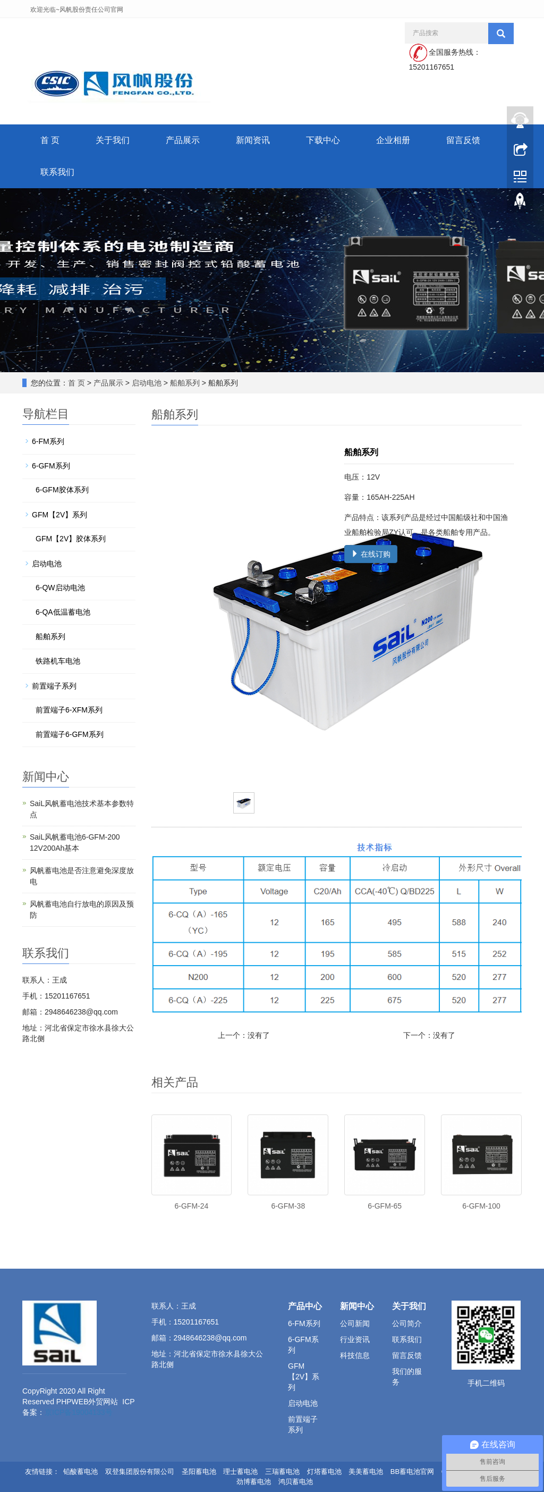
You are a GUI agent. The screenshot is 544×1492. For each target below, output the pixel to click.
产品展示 (183, 140)
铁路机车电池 (58, 661)
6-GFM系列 (51, 466)
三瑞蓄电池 (282, 1472)
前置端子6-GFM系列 (70, 734)
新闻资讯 (253, 140)
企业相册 (393, 140)
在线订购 (370, 554)
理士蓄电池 (240, 1472)
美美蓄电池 (365, 1472)
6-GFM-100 (481, 1206)
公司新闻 (355, 1323)
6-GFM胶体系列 (62, 489)
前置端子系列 (54, 686)
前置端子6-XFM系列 (69, 710)
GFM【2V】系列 (59, 514)
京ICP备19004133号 (79, 1412)
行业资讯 (355, 1339)
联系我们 (57, 172)
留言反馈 (463, 140)
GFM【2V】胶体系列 (71, 538)
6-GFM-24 (192, 1206)
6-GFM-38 (288, 1206)
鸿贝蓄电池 (295, 1482)
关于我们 (113, 140)
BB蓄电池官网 (412, 1472)
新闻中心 (357, 1306)
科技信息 (355, 1355)
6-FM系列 (48, 441)
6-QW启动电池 (60, 587)
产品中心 (305, 1306)
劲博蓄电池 (253, 1482)
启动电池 (147, 383)
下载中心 (323, 140)
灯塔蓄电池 (324, 1472)
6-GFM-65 (385, 1206)
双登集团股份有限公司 (139, 1472)
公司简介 (407, 1323)
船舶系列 (185, 383)
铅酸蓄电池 (80, 1472)
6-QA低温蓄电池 (63, 612)
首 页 (50, 140)
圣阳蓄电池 (199, 1472)
